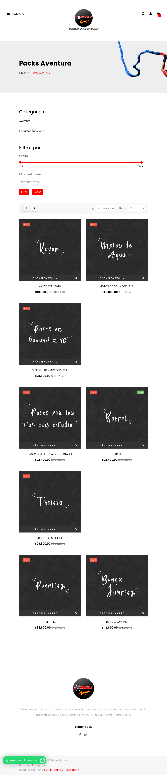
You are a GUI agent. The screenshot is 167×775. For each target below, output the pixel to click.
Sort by (89, 208)
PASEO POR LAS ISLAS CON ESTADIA (50, 454)
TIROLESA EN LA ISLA (50, 538)
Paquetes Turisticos (31, 131)
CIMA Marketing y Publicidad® (60, 770)
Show (122, 208)
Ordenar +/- (104, 208)
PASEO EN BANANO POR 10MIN (49, 370)
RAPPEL (117, 454)
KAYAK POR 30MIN (50, 286)
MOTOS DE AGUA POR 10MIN (117, 286)
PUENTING (50, 622)
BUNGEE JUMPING (117, 622)
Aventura (25, 121)
